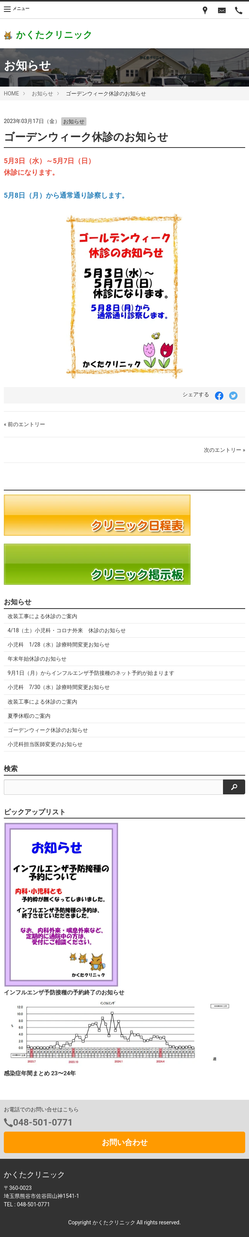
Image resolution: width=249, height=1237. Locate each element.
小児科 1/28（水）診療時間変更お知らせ (59, 644)
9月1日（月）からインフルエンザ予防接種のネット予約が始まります (91, 673)
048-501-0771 (43, 1122)
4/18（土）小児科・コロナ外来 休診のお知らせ (67, 630)
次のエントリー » (224, 450)
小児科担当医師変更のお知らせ (45, 744)
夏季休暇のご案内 (29, 716)
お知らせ (42, 93)
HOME (11, 93)
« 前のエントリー (24, 424)
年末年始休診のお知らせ (37, 659)
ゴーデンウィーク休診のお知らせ (48, 730)
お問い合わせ (125, 1142)
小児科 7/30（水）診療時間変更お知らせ (59, 687)
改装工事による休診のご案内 (42, 616)
